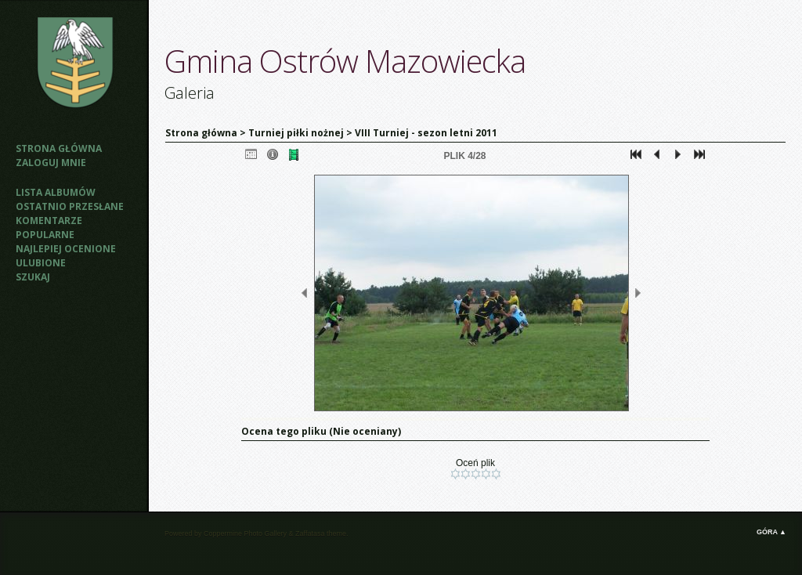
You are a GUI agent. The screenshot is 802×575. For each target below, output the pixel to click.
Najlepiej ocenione (66, 248)
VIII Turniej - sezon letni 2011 (426, 132)
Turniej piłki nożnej (296, 132)
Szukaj (33, 277)
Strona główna (59, 148)
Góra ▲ (771, 532)
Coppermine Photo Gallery (245, 533)
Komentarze (49, 220)
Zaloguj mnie (51, 162)
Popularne (45, 234)
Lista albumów (56, 192)
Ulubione (41, 262)
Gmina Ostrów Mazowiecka (345, 60)
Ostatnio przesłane (70, 206)
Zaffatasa (309, 533)
